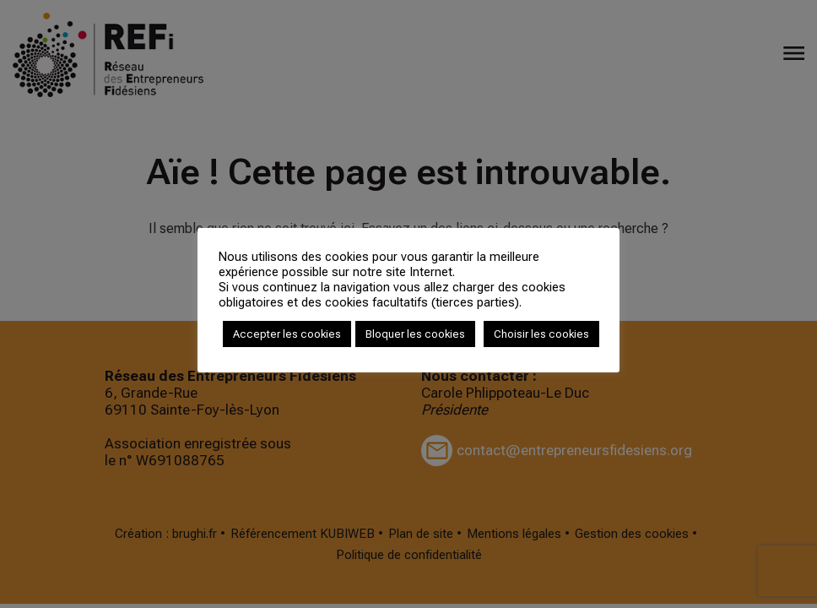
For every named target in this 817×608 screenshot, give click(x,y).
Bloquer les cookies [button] (415, 334)
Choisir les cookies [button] (541, 334)
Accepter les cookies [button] (287, 334)
